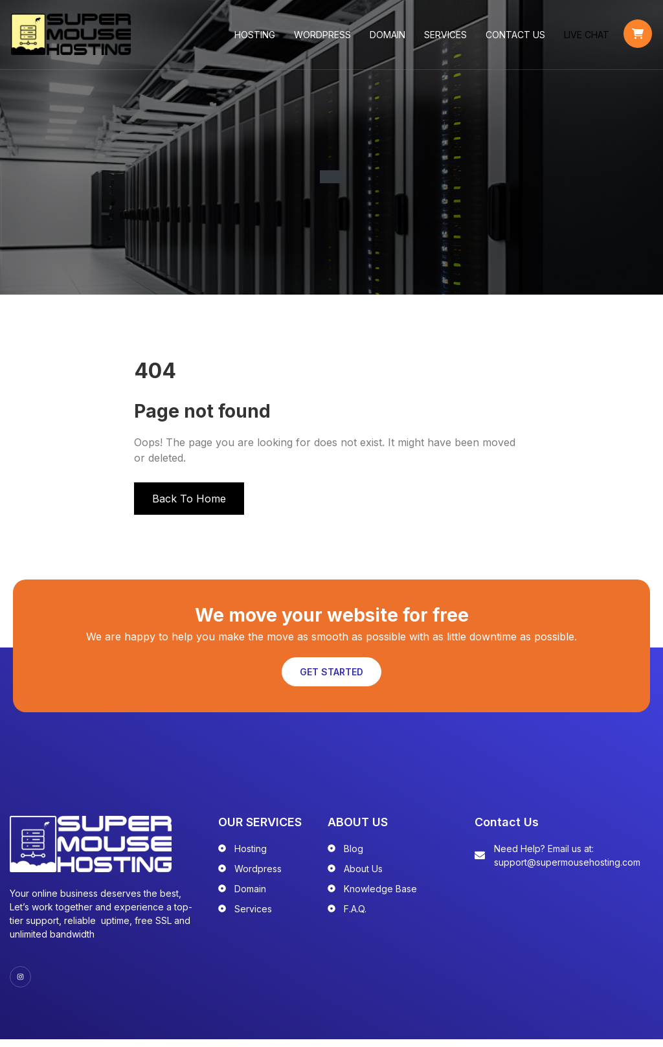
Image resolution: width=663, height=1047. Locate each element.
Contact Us (516, 38)
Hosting (256, 38)
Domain (389, 38)
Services (446, 38)
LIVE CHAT (588, 38)
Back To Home (189, 506)
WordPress (323, 38)
